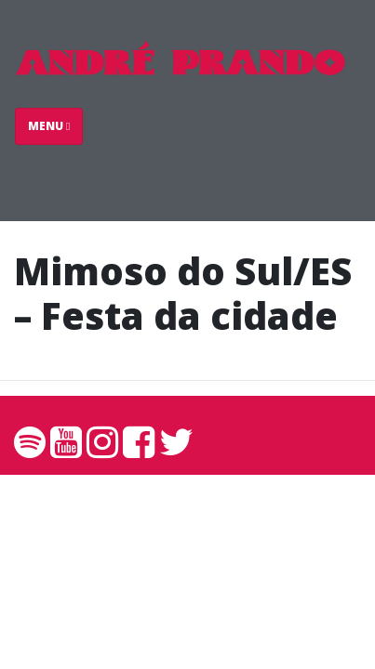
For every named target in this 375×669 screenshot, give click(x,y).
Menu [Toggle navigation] (49, 126)
